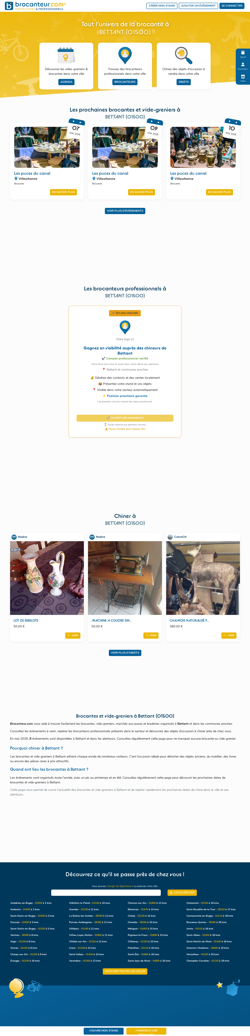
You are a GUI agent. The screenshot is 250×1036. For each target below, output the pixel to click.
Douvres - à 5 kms (24, 922)
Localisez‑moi (182, 892)
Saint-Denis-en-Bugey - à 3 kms (32, 916)
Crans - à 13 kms (82, 948)
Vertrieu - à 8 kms (24, 935)
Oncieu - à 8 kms (23, 948)
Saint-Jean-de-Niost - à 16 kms (149, 961)
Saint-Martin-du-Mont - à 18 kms (209, 941)
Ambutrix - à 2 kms (25, 909)
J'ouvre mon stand (103, 1030)
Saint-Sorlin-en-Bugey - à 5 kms (32, 929)
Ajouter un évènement (198, 6)
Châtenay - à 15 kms (143, 941)
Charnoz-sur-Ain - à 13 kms (147, 903)
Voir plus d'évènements (125, 211)
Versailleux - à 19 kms (202, 954)
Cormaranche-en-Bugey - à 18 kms (209, 916)
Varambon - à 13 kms (85, 961)
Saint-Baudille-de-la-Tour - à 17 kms (211, 909)
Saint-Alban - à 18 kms (203, 935)
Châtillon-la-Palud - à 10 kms (89, 903)
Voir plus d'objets (125, 653)
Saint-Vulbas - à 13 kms (86, 954)
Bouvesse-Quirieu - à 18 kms (206, 922)
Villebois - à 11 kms (84, 929)
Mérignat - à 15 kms (143, 929)
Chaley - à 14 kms (142, 916)
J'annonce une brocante (146, 1032)
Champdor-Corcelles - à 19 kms (207, 961)
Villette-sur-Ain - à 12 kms (88, 941)
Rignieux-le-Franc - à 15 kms (148, 935)
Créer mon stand (162, 6)
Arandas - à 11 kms (84, 909)
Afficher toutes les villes (125, 971)
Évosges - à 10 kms (25, 961)
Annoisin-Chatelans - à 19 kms (207, 948)
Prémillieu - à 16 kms (143, 948)
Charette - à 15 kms (142, 922)
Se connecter (232, 6)
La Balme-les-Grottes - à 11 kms (91, 916)
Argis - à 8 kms (22, 941)
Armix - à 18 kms (199, 929)
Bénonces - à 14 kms (143, 909)
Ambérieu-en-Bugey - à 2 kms (31, 903)
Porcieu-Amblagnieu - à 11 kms (90, 922)
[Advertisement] (125, 242)
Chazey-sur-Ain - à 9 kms (28, 954)
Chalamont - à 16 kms (202, 903)
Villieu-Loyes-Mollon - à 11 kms (91, 935)
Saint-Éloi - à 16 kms (143, 954)
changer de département (120, 886)
